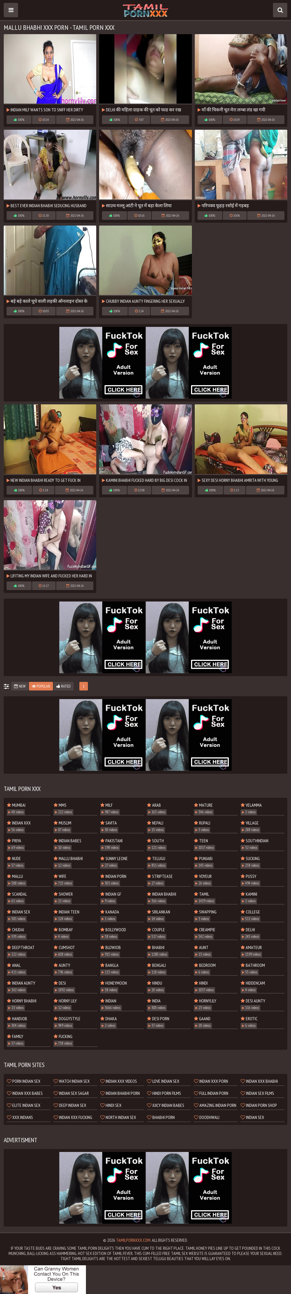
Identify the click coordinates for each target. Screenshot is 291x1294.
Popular (41, 686)
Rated (63, 686)
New (19, 686)
